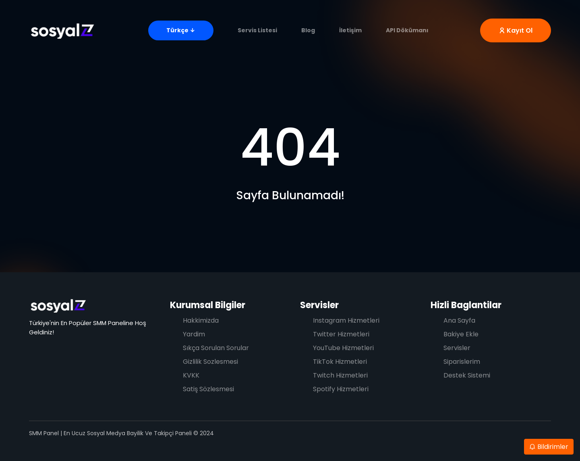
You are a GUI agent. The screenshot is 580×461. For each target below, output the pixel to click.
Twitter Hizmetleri (341, 334)
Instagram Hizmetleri (346, 320)
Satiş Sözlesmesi (208, 389)
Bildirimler (548, 446)
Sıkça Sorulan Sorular (216, 348)
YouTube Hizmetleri (343, 348)
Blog (308, 30)
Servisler (319, 305)
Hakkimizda (201, 320)
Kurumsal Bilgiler (207, 305)
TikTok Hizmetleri (340, 361)
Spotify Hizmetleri (341, 389)
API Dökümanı (407, 30)
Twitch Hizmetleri (340, 375)
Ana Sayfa (459, 320)
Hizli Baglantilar (466, 305)
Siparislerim (461, 361)
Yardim (194, 334)
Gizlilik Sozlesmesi (210, 361)
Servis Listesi (257, 30)
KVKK (191, 375)
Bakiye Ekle (460, 334)
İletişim (350, 30)
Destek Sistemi (466, 375)
